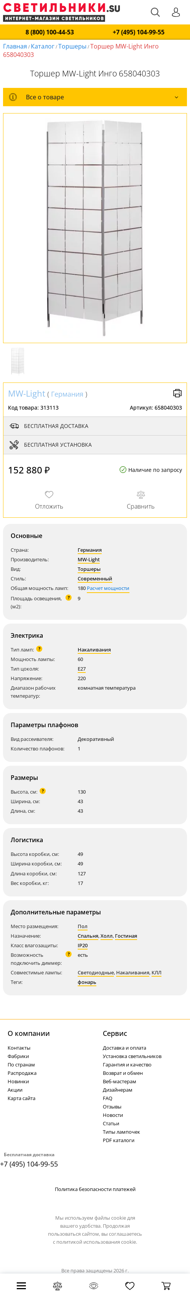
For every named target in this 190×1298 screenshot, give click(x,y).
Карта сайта (21, 1098)
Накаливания (94, 649)
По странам (21, 1064)
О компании (29, 1033)
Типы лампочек (121, 1131)
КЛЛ (156, 972)
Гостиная (126, 935)
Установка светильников (132, 1056)
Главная (15, 46)
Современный (95, 578)
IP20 (83, 945)
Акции (15, 1089)
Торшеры (72, 46)
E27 (82, 668)
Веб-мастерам (119, 1081)
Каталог (42, 46)
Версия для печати (177, 393)
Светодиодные (96, 972)
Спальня (88, 935)
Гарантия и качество (127, 1064)
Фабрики (18, 1056)
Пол (83, 926)
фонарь (87, 982)
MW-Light (26, 393)
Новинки (18, 1081)
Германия (67, 394)
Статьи (111, 1123)
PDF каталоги (118, 1140)
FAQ (107, 1098)
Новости (113, 1115)
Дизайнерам (118, 1089)
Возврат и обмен (123, 1073)
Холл (107, 935)
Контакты (19, 1047)
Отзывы (112, 1106)
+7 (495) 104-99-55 (138, 32)
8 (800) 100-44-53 (50, 32)
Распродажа (22, 1073)
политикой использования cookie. (96, 1241)
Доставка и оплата (124, 1047)
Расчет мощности (108, 588)
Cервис (115, 1033)
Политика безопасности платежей (95, 1189)
